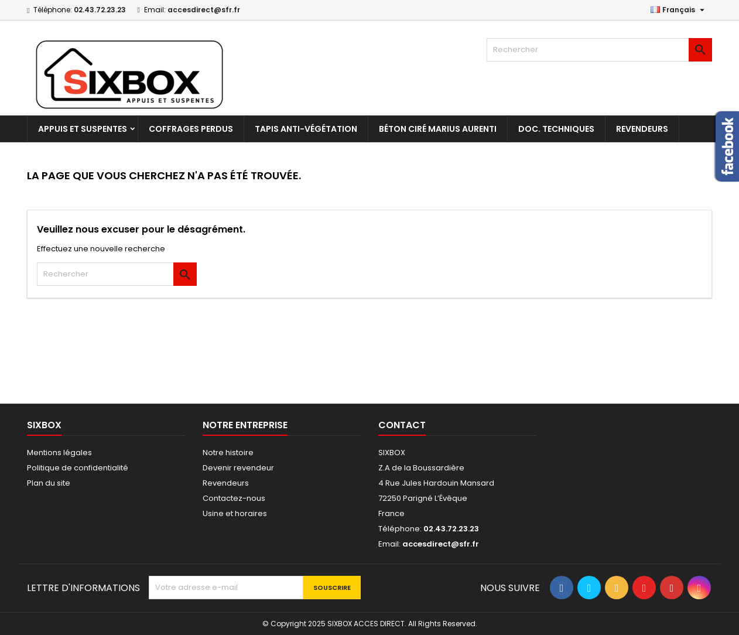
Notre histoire (228, 452)
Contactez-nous (234, 498)
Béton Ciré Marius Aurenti (438, 129)
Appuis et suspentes (82, 129)
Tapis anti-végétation (306, 129)
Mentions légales (59, 452)
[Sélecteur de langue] (679, 10)
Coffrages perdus (191, 129)
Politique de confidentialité (77, 467)
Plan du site (48, 483)
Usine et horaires (235, 513)
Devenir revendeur (238, 467)
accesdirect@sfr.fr (203, 10)
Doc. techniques (556, 129)
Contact (402, 425)
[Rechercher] (599, 50)
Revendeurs (642, 129)
